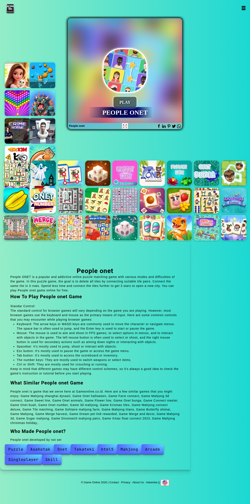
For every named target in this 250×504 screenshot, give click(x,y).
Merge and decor (97, 228)
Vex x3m (17, 158)
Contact (114, 482)
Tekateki (84, 449)
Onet (62, 449)
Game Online (24, 8)
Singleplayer (23, 459)
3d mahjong (70, 200)
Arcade (152, 449)
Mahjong (16, 228)
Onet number (43, 200)
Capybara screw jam (42, 158)
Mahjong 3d (125, 228)
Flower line (179, 173)
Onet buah (16, 200)
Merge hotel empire (17, 75)
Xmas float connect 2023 (206, 228)
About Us (138, 482)
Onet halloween (43, 173)
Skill (51, 459)
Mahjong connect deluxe (125, 200)
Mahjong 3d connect (97, 173)
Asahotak (40, 449)
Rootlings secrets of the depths (42, 75)
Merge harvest (43, 228)
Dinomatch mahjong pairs (179, 228)
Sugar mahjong (152, 228)
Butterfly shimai (234, 200)
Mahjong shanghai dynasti (16, 173)
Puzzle (15, 449)
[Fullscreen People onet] (125, 126)
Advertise (151, 482)
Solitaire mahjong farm (179, 200)
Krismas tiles (97, 200)
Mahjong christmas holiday (234, 228)
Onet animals (152, 173)
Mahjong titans (206, 200)
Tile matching (152, 200)
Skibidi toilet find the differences (42, 131)
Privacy (125, 482)
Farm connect (70, 173)
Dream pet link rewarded (70, 228)
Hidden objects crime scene (17, 131)
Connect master (234, 173)
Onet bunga (206, 173)
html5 (107, 449)
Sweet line (125, 173)
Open (243, 8)
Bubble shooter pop (17, 103)
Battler (42, 103)
